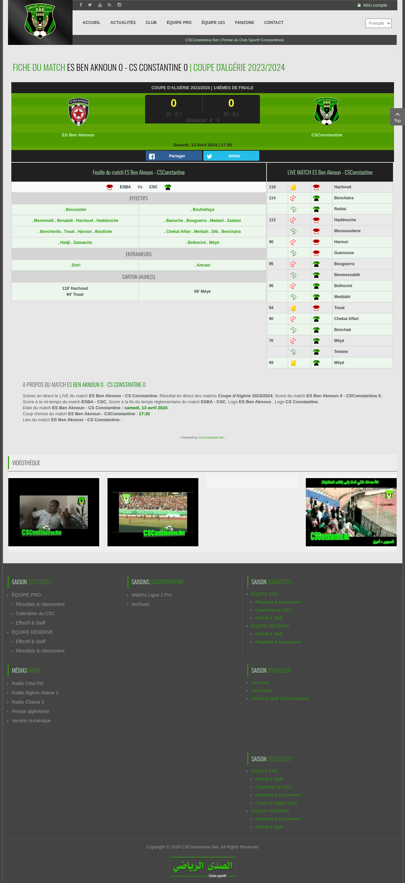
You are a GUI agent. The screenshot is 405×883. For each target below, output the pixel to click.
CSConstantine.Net (211, 437)
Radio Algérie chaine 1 (35, 692)
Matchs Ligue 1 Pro (152, 595)
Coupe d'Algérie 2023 (276, 802)
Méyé (214, 242)
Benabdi (65, 220)
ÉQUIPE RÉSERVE (32, 632)
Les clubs (261, 682)
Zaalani (234, 220)
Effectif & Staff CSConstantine (280, 698)
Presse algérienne (31, 711)
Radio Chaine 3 (28, 702)
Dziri (76, 265)
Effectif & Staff (30, 622)
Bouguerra (196, 220)
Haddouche (107, 220)
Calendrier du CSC (35, 613)
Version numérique (31, 720)
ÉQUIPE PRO (26, 595)
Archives (141, 604)
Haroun (85, 231)
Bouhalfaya (203, 209)
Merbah (201, 231)
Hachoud (85, 220)
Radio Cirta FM (27, 683)
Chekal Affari (178, 231)
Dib (215, 231)
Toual (70, 231)
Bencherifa (51, 231)
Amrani (203, 265)
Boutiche (103, 231)
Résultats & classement (40, 604)
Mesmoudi (44, 220)
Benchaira (231, 231)
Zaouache (82, 242)
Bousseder (76, 209)
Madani (217, 220)
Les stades (262, 690)
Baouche (174, 220)
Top (397, 116)
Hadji (65, 242)
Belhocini (197, 242)
